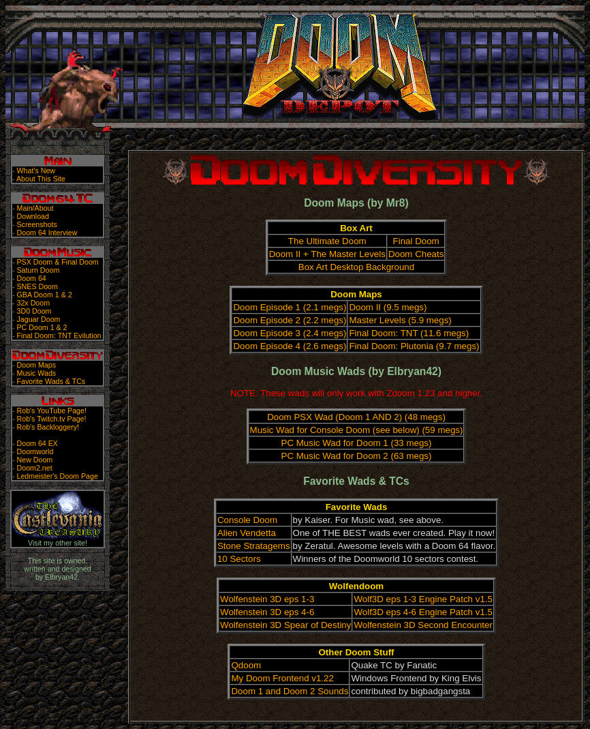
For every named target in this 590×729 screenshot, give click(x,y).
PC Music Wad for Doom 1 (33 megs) (356, 443)
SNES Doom (37, 286)
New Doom (35, 460)
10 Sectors (239, 559)
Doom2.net (34, 468)
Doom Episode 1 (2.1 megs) (289, 307)
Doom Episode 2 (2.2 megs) (289, 320)
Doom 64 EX (37, 443)
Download (33, 216)
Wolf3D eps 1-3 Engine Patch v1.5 (423, 599)
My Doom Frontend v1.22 (282, 678)
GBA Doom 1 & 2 (44, 295)
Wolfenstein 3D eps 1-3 (267, 599)
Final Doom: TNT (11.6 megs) (409, 333)
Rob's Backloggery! (48, 427)
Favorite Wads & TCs (51, 381)
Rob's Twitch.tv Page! (52, 419)
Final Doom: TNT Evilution (59, 335)
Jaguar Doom (39, 319)
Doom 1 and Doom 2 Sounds (289, 691)
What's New (36, 170)
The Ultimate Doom (327, 241)
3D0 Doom (34, 311)
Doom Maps (36, 365)
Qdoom (246, 665)
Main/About (35, 208)
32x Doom (33, 303)
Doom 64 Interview (47, 232)
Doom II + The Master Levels (327, 254)
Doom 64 (31, 278)
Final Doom (416, 241)
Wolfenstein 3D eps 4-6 (267, 612)
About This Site (40, 179)
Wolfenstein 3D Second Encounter (423, 625)
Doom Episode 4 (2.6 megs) (289, 346)
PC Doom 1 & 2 (42, 327)
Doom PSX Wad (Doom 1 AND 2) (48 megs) (356, 417)
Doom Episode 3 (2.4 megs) (289, 333)
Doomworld (35, 451)
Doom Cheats (416, 254)
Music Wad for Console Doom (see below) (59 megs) (356, 430)
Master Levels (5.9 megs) (400, 320)
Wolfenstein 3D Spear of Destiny (285, 625)
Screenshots (37, 224)
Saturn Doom (38, 270)
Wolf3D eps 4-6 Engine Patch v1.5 (423, 612)
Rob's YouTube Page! (52, 410)
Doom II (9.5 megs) (387, 307)
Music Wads (37, 373)
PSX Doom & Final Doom (58, 262)
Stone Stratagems (253, 546)
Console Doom (247, 520)
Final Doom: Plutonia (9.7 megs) (414, 346)
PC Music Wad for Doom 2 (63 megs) (356, 456)
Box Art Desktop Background (356, 267)
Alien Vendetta (246, 533)
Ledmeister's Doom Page (57, 476)
